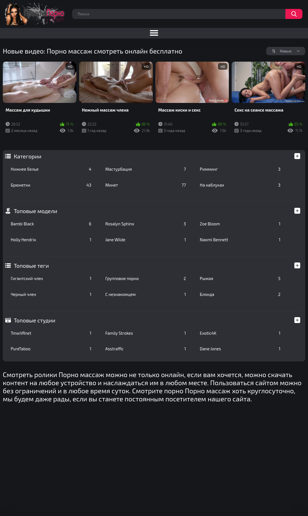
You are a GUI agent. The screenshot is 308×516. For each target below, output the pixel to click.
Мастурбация (145, 169)
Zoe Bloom (240, 223)
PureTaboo (51, 348)
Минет (145, 184)
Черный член (51, 294)
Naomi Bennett (240, 239)
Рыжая (240, 278)
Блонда (240, 294)
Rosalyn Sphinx (145, 223)
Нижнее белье (51, 169)
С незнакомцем (145, 294)
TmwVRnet (51, 333)
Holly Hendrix (51, 239)
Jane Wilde (145, 239)
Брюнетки (51, 184)
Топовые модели (35, 211)
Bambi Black (51, 223)
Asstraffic (145, 348)
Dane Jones (240, 348)
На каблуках (240, 184)
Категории (27, 156)
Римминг (240, 169)
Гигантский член (51, 278)
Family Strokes (145, 333)
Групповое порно (145, 278)
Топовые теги (31, 265)
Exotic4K (240, 333)
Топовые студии (34, 320)
